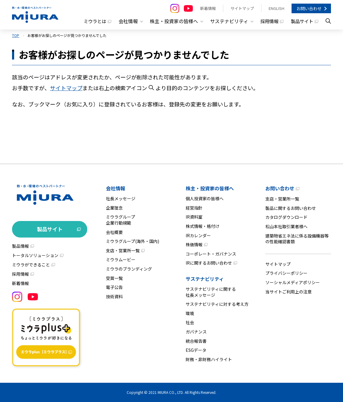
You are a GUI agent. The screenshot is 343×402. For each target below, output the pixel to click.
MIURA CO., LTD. (171, 392)
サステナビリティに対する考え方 (217, 304)
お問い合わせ (309, 8)
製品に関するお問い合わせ (290, 208)
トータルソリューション (35, 255)
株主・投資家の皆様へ (210, 188)
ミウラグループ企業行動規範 (120, 220)
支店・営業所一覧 (123, 250)
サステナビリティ (205, 278)
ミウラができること (31, 265)
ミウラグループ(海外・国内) (132, 241)
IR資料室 (194, 217)
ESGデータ (196, 350)
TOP (15, 35)
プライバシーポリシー (286, 273)
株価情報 (194, 244)
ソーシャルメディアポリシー (292, 282)
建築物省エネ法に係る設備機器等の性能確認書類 (297, 239)
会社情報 (115, 188)
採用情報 (267, 21)
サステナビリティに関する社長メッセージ (211, 292)
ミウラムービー (120, 259)
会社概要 (114, 232)
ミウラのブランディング (129, 269)
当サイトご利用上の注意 (288, 292)
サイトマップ (242, 8)
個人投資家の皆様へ (205, 198)
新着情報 (208, 8)
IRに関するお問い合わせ (209, 263)
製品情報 (20, 246)
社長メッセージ (120, 198)
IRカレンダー (198, 235)
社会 (190, 322)
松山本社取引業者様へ (286, 226)
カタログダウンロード (286, 217)
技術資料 (114, 296)
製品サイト (301, 21)
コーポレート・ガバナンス (211, 254)
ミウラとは (91, 21)
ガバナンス (196, 332)
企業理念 (114, 208)
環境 (190, 313)
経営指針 (194, 208)
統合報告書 (196, 341)
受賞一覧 (114, 278)
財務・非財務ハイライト (209, 359)
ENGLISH (276, 8)
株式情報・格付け (202, 226)
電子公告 (114, 287)
